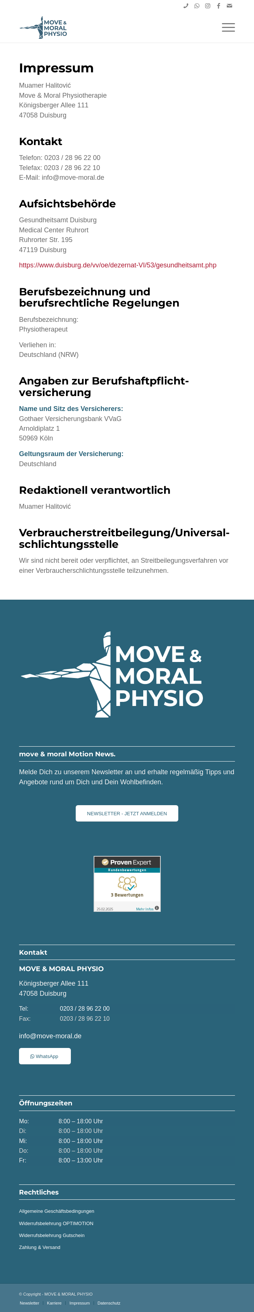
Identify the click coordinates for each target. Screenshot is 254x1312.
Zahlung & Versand (39, 1247)
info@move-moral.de (50, 1036)
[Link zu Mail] (229, 6)
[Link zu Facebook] (218, 6)
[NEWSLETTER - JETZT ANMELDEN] (127, 813)
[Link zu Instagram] (207, 6)
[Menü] (224, 28)
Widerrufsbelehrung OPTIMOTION (56, 1223)
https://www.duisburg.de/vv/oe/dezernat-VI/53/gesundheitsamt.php (117, 265)
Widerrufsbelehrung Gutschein (52, 1235)
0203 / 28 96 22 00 (85, 1008)
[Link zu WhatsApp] (197, 6)
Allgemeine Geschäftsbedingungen (56, 1211)
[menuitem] (224, 28)
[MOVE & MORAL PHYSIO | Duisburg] (105, 28)
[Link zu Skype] (186, 6)
